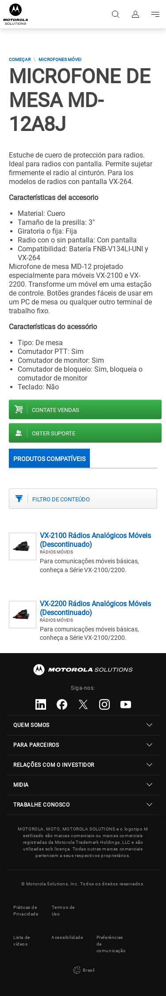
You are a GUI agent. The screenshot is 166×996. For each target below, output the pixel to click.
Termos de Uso (63, 910)
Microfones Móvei (60, 59)
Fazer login (135, 14)
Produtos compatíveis (49, 458)
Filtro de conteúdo (61, 499)
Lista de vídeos (21, 940)
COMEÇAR (20, 59)
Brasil (83, 970)
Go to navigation (155, 14)
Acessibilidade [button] (67, 937)
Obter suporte (53, 433)
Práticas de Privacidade (26, 910)
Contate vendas (55, 410)
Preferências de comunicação (111, 944)
